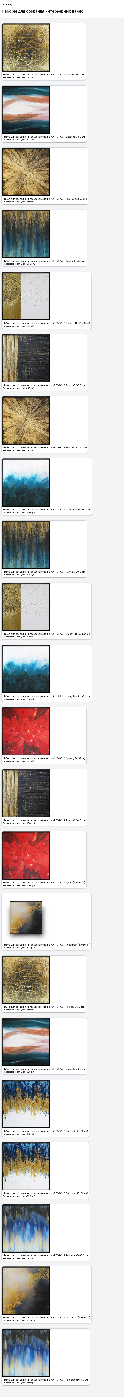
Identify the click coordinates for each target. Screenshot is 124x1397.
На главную (8, 4)
